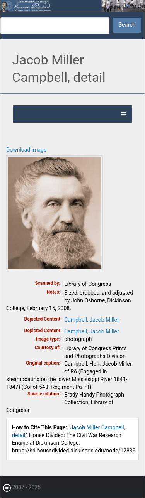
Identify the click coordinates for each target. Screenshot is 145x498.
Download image (26, 150)
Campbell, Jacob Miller (91, 320)
